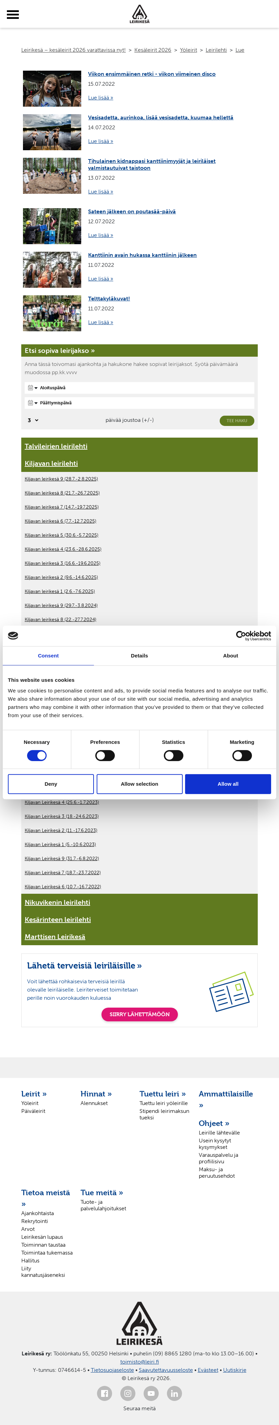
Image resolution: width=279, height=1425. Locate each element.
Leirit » (34, 1093)
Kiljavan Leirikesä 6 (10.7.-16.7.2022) (63, 887)
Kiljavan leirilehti (51, 463)
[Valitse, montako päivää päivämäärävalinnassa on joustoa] (32, 420)
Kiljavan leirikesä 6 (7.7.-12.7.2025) (60, 521)
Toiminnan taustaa (43, 1245)
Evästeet (208, 1370)
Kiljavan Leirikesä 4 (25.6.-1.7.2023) (62, 802)
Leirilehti (216, 50)
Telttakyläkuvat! (109, 298)
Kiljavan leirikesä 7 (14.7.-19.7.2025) (62, 507)
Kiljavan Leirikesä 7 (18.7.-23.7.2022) (63, 873)
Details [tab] (139, 655)
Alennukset (94, 1103)
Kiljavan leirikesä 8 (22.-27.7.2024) (60, 619)
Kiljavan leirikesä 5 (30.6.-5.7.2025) (61, 535)
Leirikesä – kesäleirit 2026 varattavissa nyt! (73, 50)
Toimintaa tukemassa (47, 1252)
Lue (239, 50)
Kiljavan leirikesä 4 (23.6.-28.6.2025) (63, 549)
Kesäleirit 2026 (152, 50)
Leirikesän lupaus (42, 1237)
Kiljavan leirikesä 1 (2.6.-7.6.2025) (60, 591)
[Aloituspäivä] (139, 388)
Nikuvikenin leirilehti (57, 902)
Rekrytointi (34, 1221)
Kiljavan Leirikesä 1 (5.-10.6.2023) (60, 844)
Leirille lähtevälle (219, 1132)
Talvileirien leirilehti (56, 446)
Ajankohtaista (37, 1213)
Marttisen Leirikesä (55, 937)
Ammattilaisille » (225, 1099)
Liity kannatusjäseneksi (43, 1271)
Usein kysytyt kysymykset (215, 1143)
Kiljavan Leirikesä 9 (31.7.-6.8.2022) (62, 859)
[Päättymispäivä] (139, 403)
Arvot (28, 1229)
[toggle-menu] (13, 14)
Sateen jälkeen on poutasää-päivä (132, 211)
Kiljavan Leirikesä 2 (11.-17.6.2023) (61, 830)
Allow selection (139, 784)
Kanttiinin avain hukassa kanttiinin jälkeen (142, 255)
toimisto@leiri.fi (139, 1361)
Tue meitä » (102, 1192)
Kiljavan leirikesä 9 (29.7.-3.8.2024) (61, 605)
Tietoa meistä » (45, 1198)
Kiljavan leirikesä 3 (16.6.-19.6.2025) (62, 563)
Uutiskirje (234, 1370)
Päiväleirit (33, 1111)
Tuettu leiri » (163, 1093)
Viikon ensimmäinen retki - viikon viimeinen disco (152, 74)
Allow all (228, 784)
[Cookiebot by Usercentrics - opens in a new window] (241, 636)
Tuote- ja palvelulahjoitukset (103, 1205)
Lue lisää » (100, 97)
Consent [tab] (48, 655)
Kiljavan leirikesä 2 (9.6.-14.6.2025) (61, 577)
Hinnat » (96, 1093)
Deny (51, 784)
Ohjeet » (214, 1123)
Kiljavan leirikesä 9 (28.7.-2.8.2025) (61, 479)
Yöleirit (188, 50)
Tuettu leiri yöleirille (164, 1103)
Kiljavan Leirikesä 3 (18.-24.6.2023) (62, 816)
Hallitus (30, 1260)
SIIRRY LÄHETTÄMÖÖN (140, 1014)
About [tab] (230, 655)
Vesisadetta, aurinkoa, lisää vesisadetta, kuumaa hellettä (160, 117)
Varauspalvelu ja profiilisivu (218, 1158)
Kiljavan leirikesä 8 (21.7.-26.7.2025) (62, 493)
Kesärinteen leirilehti (58, 919)
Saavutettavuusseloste (166, 1370)
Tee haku (237, 420)
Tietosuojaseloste (112, 1370)
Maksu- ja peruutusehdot (217, 1172)
